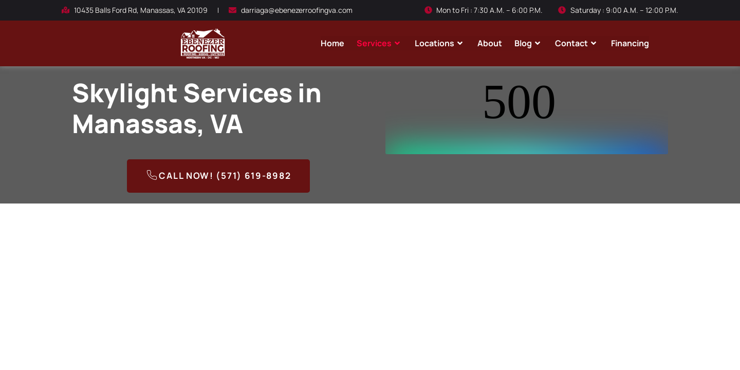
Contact (577, 43)
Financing (630, 43)
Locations (440, 43)
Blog (528, 43)
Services (379, 43)
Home (332, 43)
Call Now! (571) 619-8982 (218, 176)
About (489, 43)
